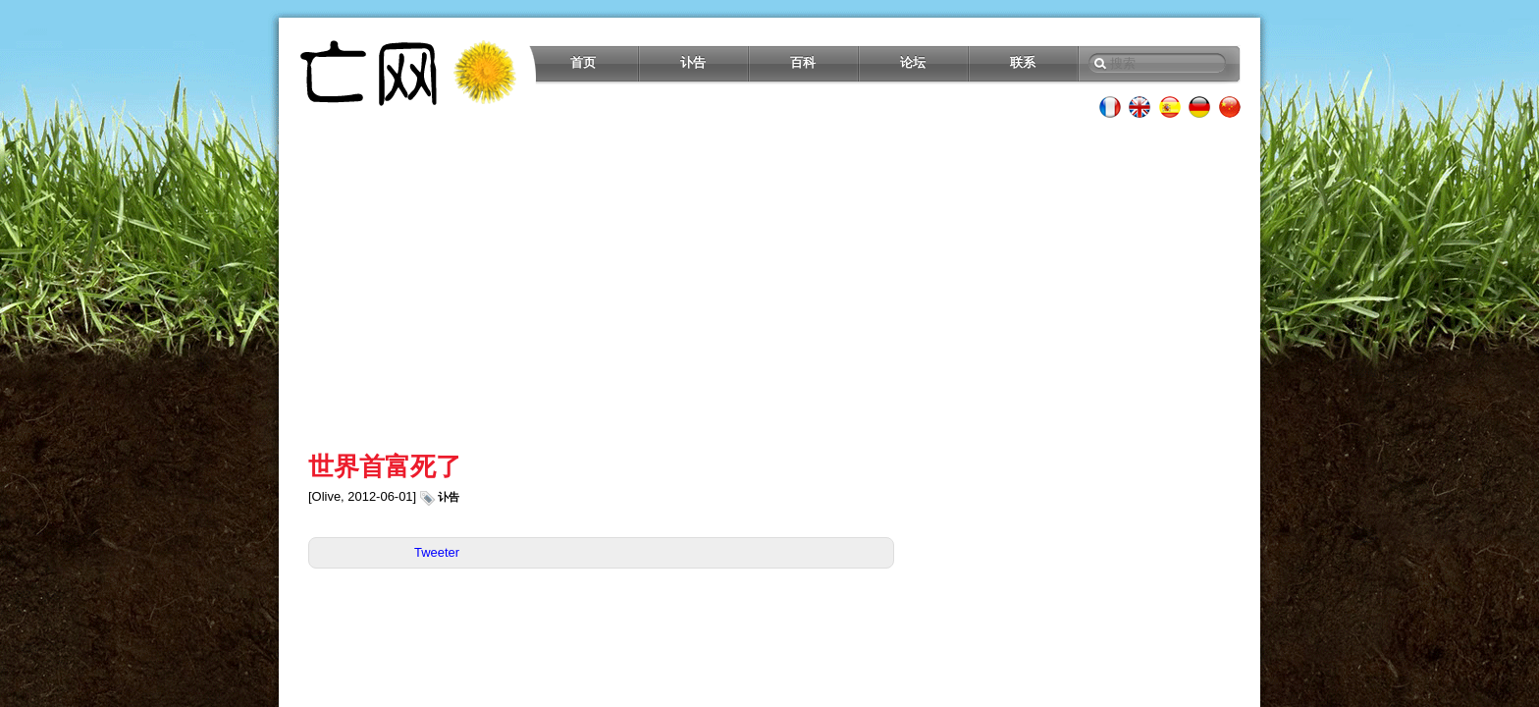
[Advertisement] (769, 284)
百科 (803, 62)
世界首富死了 (384, 466)
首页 (583, 62)
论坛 (913, 62)
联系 (1022, 62)
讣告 (693, 62)
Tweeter (436, 552)
